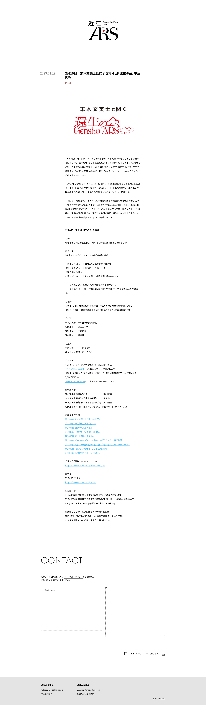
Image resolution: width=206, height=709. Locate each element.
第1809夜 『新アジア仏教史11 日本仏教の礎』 (86, 448)
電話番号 (48, 634)
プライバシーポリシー (73, 576)
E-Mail (47, 623)
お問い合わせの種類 (48, 585)
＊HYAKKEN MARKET (76, 368)
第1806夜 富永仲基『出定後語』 (79, 436)
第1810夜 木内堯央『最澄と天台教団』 (82, 452)
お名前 (47, 612)
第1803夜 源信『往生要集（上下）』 (80, 423)
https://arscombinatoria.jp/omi (80, 482)
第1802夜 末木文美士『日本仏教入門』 (82, 419)
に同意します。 (135, 655)
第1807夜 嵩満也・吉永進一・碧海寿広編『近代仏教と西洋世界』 (94, 440)
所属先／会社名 (50, 601)
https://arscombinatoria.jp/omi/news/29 (85, 465)
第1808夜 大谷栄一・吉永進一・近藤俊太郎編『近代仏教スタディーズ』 (97, 444)
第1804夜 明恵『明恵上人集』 (78, 427)
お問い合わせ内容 (115, 590)
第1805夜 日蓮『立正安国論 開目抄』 (82, 431)
